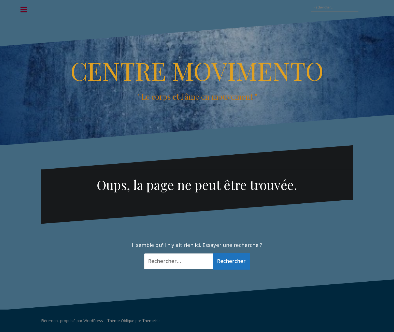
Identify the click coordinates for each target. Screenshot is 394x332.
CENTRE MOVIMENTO (197, 70)
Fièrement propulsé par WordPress (72, 320)
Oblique (127, 320)
